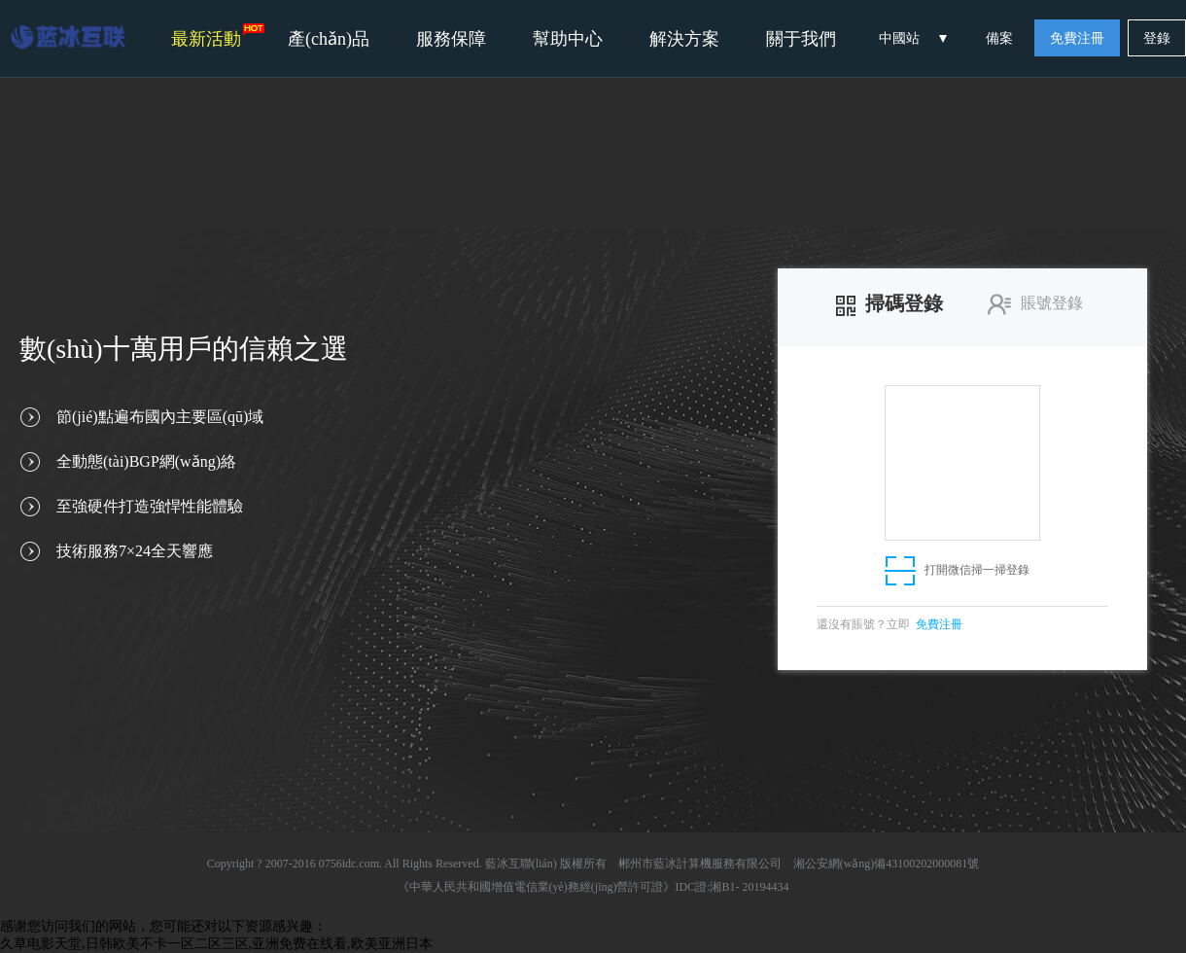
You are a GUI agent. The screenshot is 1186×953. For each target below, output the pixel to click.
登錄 (1156, 38)
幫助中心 (568, 39)
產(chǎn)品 (328, 39)
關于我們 (801, 39)
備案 (999, 38)
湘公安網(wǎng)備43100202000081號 (886, 863)
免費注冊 (1077, 38)
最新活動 (217, 36)
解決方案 (684, 39)
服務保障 (451, 39)
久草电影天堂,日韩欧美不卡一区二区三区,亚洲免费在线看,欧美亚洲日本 (216, 943)
